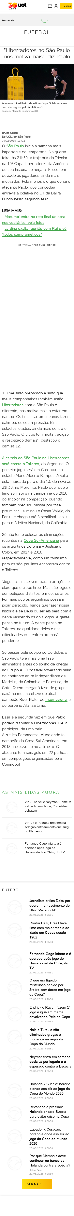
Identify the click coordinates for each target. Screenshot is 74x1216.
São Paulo (15, 146)
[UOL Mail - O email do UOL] (50, 6)
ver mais (37, 1184)
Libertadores (12, 404)
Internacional (56, 699)
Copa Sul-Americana (41, 540)
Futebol (37, 32)
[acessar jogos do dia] (9, 20)
